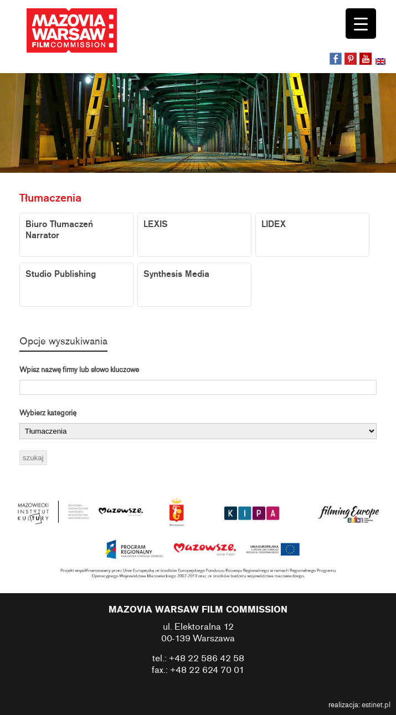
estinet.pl (376, 705)
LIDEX (273, 224)
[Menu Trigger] (361, 23)
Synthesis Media (176, 274)
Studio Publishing (60, 274)
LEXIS (155, 224)
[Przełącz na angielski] (382, 62)
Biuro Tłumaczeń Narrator (59, 230)
